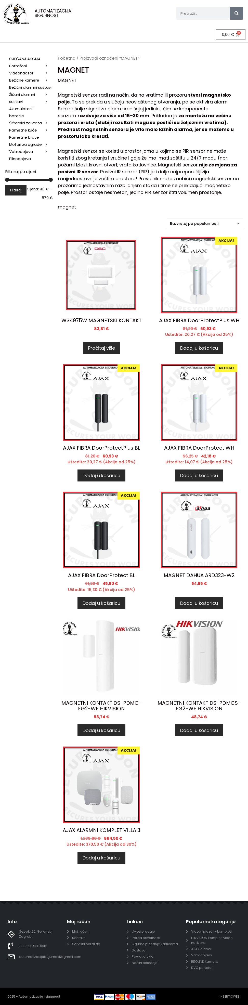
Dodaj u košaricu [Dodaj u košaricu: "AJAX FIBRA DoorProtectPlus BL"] (101, 475)
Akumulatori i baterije (21, 112)
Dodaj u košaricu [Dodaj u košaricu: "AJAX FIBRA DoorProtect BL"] (101, 603)
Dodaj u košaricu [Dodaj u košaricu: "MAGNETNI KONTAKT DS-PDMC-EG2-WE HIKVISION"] (101, 730)
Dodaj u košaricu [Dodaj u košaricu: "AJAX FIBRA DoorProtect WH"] (199, 475)
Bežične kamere (31, 80)
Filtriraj (15, 190)
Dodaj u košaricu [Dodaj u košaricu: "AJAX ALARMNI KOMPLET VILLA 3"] (101, 858)
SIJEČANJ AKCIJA (25, 58)
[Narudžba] (205, 223)
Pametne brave (24, 137)
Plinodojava (20, 158)
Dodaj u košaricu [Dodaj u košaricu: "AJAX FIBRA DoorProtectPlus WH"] (199, 348)
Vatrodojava (31, 151)
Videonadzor (31, 73)
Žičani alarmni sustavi (31, 98)
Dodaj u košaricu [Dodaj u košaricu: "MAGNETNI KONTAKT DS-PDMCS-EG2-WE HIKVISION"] (199, 730)
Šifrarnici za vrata (31, 123)
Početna (66, 58)
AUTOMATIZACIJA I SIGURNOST (54, 13)
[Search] (236, 13)
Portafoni (31, 66)
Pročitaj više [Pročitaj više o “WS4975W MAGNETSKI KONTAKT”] (101, 348)
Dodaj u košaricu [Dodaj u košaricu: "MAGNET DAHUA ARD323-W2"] (199, 603)
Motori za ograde (31, 144)
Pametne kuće (31, 130)
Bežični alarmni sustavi (31, 88)
